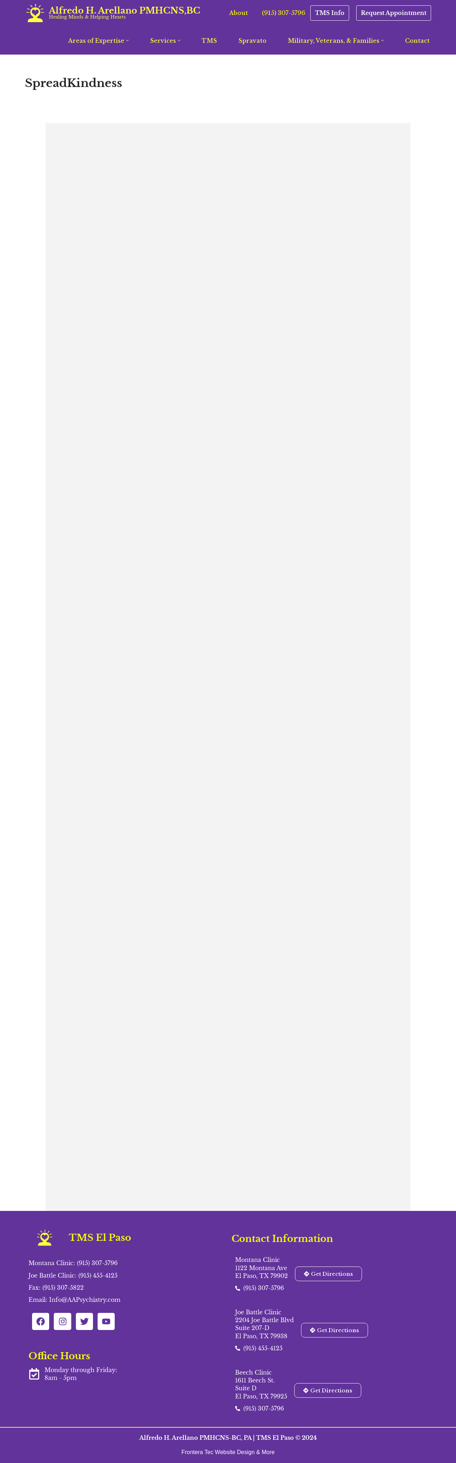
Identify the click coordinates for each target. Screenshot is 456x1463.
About (238, 12)
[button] (127, 40)
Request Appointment (393, 12)
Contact (417, 40)
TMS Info (329, 12)
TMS (209, 40)
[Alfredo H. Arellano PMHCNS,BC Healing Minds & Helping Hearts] (112, 13)
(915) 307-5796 (283, 12)
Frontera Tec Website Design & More (228, 1452)
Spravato (252, 40)
